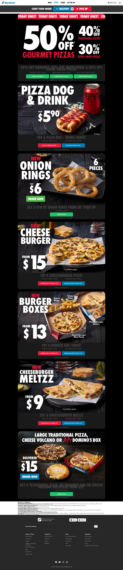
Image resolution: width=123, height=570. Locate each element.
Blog (26, 549)
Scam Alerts (68, 545)
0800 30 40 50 (48, 536)
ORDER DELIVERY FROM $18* (73, 353)
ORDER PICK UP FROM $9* (49, 423)
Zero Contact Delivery (71, 536)
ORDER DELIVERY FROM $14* (73, 423)
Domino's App (28, 554)
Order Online (28, 536)
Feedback (47, 543)
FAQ (67, 543)
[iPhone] (73, 519)
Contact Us (47, 538)
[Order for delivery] (62, 8)
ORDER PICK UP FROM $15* (50, 283)
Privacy (86, 543)
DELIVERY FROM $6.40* (73, 145)
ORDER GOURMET (37, 76)
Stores (62, 3)
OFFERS (56, 3)
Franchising (87, 538)
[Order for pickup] (81, 8)
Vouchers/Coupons (30, 547)
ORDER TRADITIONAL (61, 76)
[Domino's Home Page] (8, 2)
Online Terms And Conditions (91, 545)
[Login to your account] (120, 2)
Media (46, 541)
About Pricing (69, 538)
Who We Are (88, 541)
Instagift (27, 541)
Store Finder (68, 541)
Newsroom (28, 551)
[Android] (82, 519)
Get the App (71, 3)
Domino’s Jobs (88, 536)
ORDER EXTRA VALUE (85, 76)
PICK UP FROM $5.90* (49, 145)
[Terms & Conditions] (96, 526)
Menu (50, 3)
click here (35, 514)
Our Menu (27, 538)
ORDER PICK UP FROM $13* (50, 353)
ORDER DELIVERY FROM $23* (73, 283)
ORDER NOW (61, 214)
